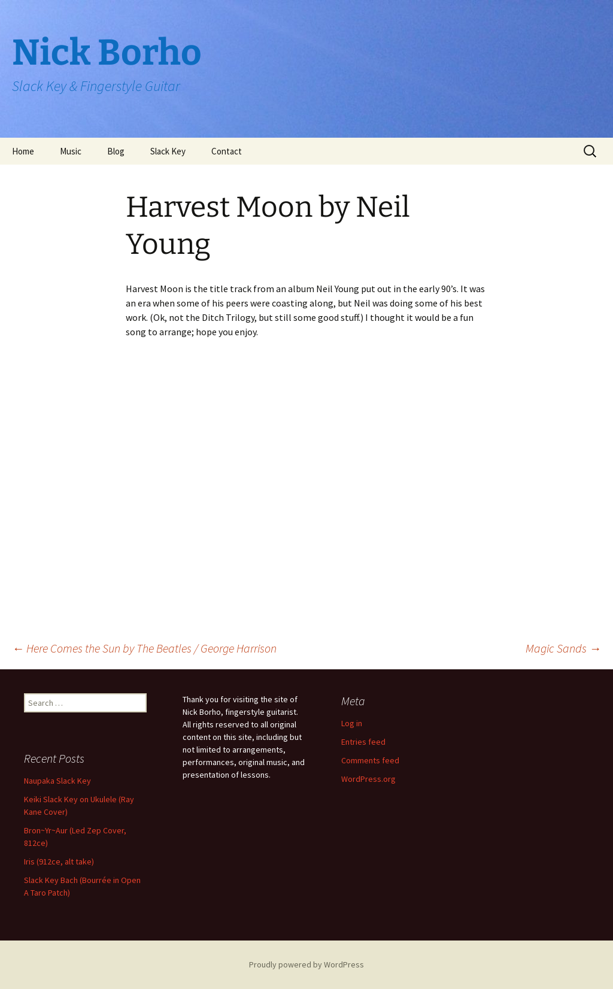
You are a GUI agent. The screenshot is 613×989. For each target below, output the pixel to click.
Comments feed (370, 760)
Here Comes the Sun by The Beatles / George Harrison (144, 648)
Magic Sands (563, 648)
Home (23, 151)
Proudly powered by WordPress (306, 964)
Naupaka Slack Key (57, 780)
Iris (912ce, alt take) (59, 861)
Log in (351, 723)
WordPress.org (368, 778)
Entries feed (363, 741)
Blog (116, 151)
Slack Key (168, 151)
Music (70, 151)
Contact (226, 151)
